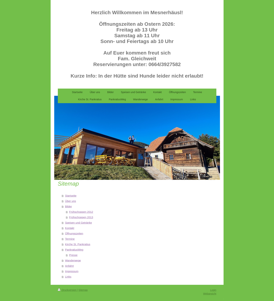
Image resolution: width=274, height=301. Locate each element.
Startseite (70, 195)
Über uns (70, 201)
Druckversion (67, 290)
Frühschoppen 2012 (81, 211)
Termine (70, 238)
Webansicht (209, 293)
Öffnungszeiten (74, 233)
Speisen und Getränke (78, 222)
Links (68, 276)
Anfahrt (69, 265)
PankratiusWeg (74, 249)
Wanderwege (73, 260)
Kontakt (69, 228)
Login (213, 290)
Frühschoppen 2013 (81, 217)
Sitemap (83, 290)
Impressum (71, 271)
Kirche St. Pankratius (77, 244)
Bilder (68, 206)
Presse (73, 255)
